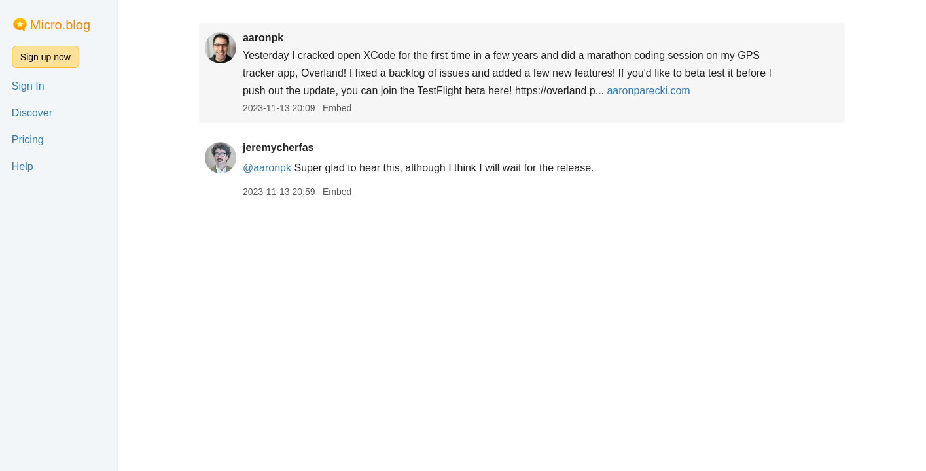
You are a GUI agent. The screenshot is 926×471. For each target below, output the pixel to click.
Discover (32, 112)
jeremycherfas (278, 147)
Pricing (28, 139)
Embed (337, 108)
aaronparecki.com (648, 90)
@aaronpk (267, 167)
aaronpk (263, 37)
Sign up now (45, 57)
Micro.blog (60, 25)
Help (22, 166)
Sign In (28, 86)
